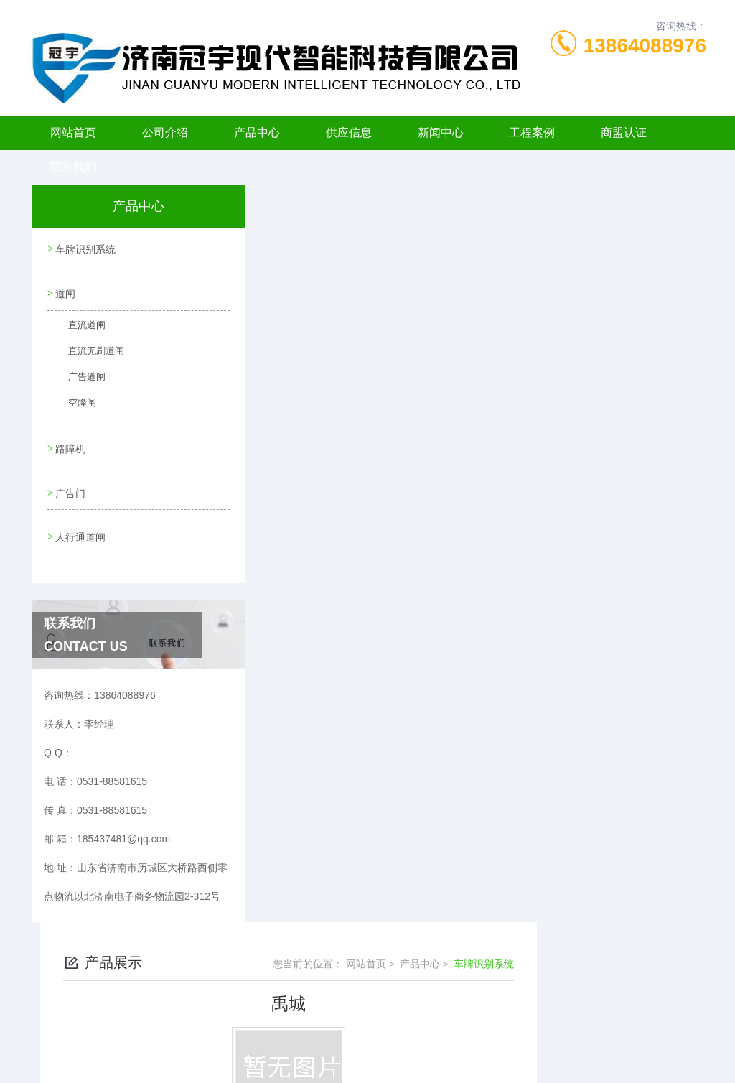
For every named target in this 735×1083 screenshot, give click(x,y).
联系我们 (73, 167)
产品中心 (257, 132)
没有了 (299, 406)
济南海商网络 (392, 1060)
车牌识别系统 (85, 248)
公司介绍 (165, 132)
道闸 (65, 288)
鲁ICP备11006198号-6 (468, 1014)
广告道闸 (78, 378)
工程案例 (532, 132)
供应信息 (349, 132)
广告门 (70, 481)
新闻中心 (441, 132)
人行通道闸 (80, 522)
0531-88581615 (196, 991)
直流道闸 (78, 326)
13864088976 (645, 45)
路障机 (70, 440)
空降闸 (74, 404)
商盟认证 (624, 132)
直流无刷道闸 (87, 352)
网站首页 (73, 132)
